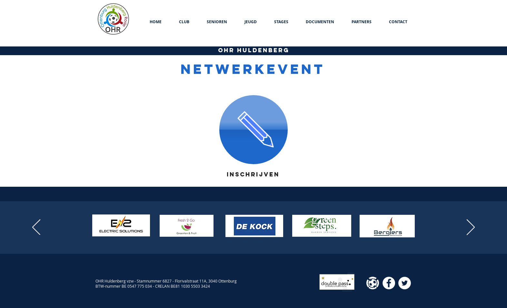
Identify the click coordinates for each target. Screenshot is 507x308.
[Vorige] (36, 227)
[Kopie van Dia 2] (256, 238)
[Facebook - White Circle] (389, 283)
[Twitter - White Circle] (404, 283)
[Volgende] (471, 227)
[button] (184, 22)
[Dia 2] (251, 238)
